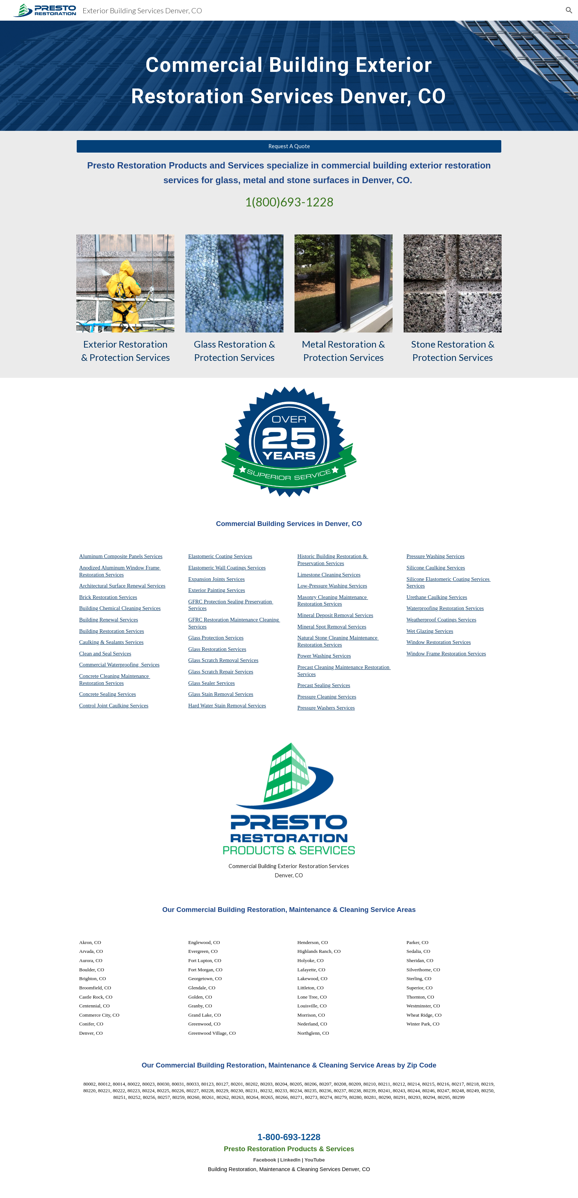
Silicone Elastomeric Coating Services (448, 579)
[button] (569, 10)
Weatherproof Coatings (432, 620)
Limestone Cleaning (319, 575)
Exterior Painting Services (216, 590)
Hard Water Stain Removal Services (227, 705)
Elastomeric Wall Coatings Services (227, 568)
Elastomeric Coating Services (220, 556)
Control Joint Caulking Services (114, 705)
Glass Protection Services (216, 638)
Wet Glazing (421, 631)
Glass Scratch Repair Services (220, 672)
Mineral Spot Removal (322, 627)
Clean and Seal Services (105, 654)
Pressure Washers (317, 708)
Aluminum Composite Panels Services (121, 556)
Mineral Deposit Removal (326, 615)
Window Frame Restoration (437, 654)
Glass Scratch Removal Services (223, 660)
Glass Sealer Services (211, 683)
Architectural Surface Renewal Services (122, 586)
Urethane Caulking (428, 597)
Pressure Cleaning (317, 697)
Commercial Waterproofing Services (119, 665)
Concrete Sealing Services (107, 694)
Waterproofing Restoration (436, 608)
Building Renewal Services (108, 620)
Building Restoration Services (111, 631)
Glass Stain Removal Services (220, 694)
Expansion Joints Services (216, 579)
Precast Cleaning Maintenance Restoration (344, 667)
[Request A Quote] (289, 146)
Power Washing (314, 656)
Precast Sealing (314, 685)
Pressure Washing (426, 556)
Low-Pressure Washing (323, 586)
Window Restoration (430, 642)
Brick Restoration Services (108, 597)
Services (351, 575)
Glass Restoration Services (217, 649)
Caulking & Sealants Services (111, 642)
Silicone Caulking (427, 568)
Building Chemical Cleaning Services (120, 608)
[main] (288, 75)
